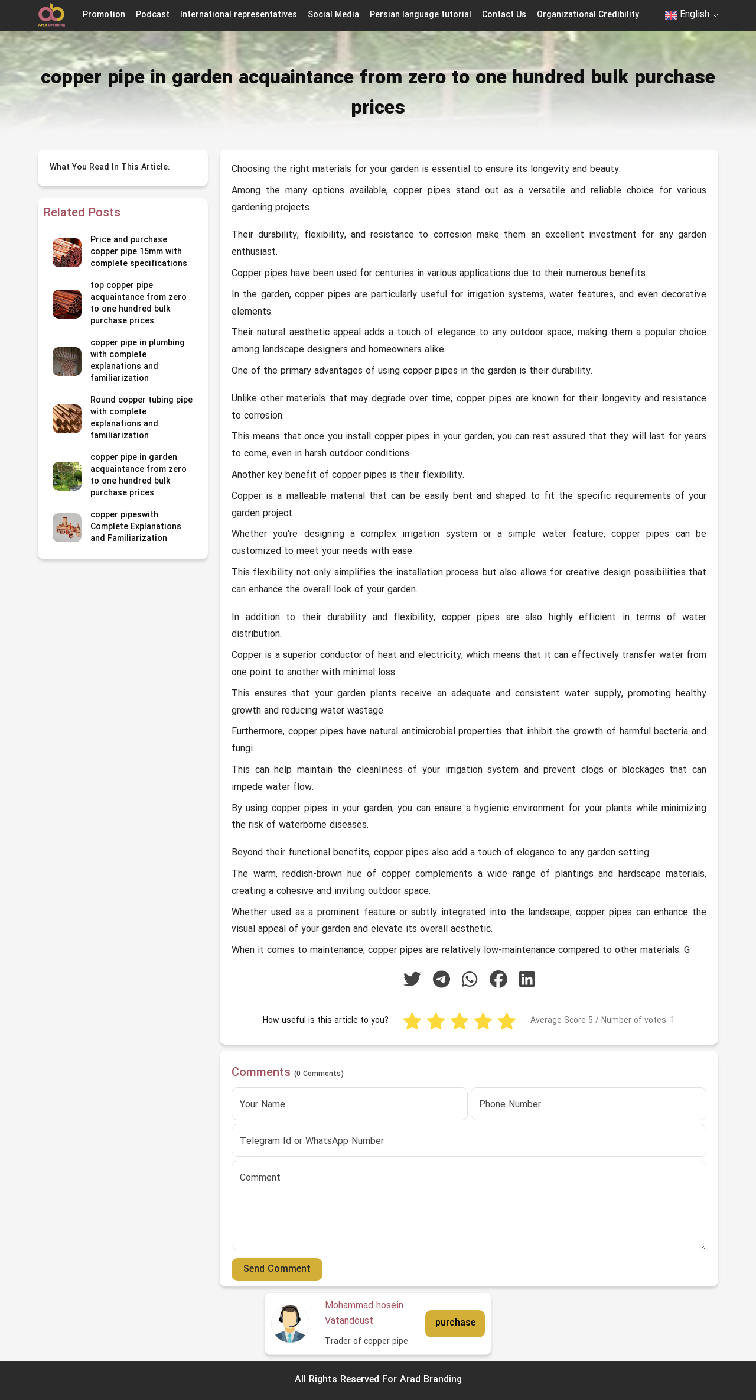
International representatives (238, 15)
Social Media (333, 15)
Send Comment (277, 1269)
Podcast (153, 15)
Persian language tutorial (420, 15)
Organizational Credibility (588, 15)
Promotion (104, 15)
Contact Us (504, 15)
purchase (455, 1323)
